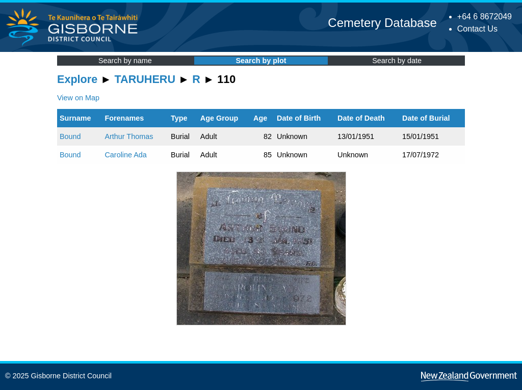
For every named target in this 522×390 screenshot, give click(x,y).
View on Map (78, 98)
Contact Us (477, 28)
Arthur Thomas (129, 136)
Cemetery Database (382, 23)
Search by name (125, 61)
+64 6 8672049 (484, 16)
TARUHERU (145, 79)
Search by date (397, 61)
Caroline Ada (125, 155)
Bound (70, 136)
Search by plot (261, 61)
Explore (77, 79)
